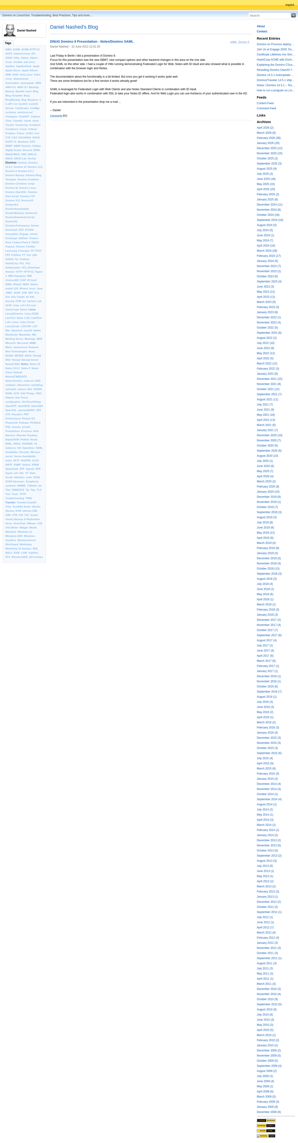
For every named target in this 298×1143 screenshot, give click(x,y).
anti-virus (29, 62)
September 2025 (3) (269, 163)
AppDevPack (23, 66)
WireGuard (11, 544)
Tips (33, 489)
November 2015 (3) (269, 743)
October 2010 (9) (267, 999)
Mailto (37, 330)
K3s (7, 296)
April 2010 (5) (265, 1030)
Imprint (289, 5)
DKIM (36, 150)
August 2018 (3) (267, 578)
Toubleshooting (14, 498)
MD (34, 334)
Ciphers (35, 116)
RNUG (17, 443)
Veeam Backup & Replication (22, 519)
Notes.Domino (13, 380)
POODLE (35, 422)
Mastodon (25, 334)
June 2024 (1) (265, 235)
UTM (14, 515)
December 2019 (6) (269, 496)
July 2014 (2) (265, 809)
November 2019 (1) (269, 502)
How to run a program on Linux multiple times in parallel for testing (276, 90)
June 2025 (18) (266, 179)
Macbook (16, 330)
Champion (11, 116)
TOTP (23, 494)
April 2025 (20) (266, 189)
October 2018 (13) (268, 568)
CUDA (29, 133)
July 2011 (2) (265, 968)
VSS (39, 523)
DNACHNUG (12, 154)
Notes (25, 364)
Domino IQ (11, 187)
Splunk (30, 468)
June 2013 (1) (265, 871)
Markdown (11, 334)
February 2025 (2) (268, 194)
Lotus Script (27, 322)
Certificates (22, 108)
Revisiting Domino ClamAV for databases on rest (276, 70)
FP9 (7, 255)
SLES (35, 460)
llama (20, 317)
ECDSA (29, 229)
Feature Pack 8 (21, 242)
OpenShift (24, 406)
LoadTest (36, 317)
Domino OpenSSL (16, 192)
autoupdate (27, 83)
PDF (26, 414)
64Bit (8, 49)
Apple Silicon (30, 70)
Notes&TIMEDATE (16, 376)
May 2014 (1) (265, 814)
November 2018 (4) (269, 563)
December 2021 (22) (269, 379)
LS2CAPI (25, 326)
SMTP (8, 464)
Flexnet (20, 246)
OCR (16, 393)
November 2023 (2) (269, 271)
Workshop (25, 544)
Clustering (21, 125)
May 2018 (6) (265, 594)
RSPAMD (27, 443)
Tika (7, 489)
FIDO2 (35, 242)
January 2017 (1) (267, 671)
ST (27, 473)
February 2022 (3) (268, 368)
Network (34, 347)
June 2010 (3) (265, 1019)
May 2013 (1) (265, 876)
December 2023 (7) (269, 266)
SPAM (35, 464)
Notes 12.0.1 (12, 368)
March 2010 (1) (266, 1035)
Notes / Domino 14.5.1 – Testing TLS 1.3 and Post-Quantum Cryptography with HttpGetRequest (276, 85)
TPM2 (28, 498)
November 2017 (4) (269, 625)
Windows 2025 (14, 536)
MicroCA (10, 343)
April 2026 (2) (265, 127)
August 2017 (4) (267, 640)
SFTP (16, 460)
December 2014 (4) (269, 784)
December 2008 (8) (269, 1112)
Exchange (11, 238)
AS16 (15, 74)
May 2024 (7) (265, 240)
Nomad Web (12, 364)
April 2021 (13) (266, 420)
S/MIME (21, 485)
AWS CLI (22, 87)
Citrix (8, 120)
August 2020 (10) (267, 455)
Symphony (32, 481)
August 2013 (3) (267, 860)
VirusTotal (19, 523)
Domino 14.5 (35, 166)
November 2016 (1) (269, 681)
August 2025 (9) (267, 168)
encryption (11, 234)
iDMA (8, 284)
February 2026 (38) (269, 138)
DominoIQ (11, 221)
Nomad (16, 359)
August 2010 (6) (267, 1009)
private (26, 427)
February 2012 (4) (268, 937)
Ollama (9, 397)
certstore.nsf (25, 112)
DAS (32, 141)
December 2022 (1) (269, 317)
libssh (23, 309)
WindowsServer (26, 540)
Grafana (24, 259)
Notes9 (18, 372)
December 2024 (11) (269, 204)
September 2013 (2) (269, 855)
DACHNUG (24, 137)
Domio (35, 225)
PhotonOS (11, 422)
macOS (28, 330)
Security (24, 452)
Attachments (20, 78)
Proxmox (26, 431)
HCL (21, 263)
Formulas (24, 250)
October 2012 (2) (267, 907)
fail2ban (23, 238)
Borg (27, 95)
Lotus (15, 322)
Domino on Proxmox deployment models (276, 44)
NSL (29, 389)
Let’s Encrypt (28, 305)
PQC (8, 427)
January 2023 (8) (267, 312)
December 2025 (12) (269, 148)
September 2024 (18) (270, 220)
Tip (27, 489)
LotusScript (12, 326)
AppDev (10, 66)
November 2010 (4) (269, 994)
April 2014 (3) (265, 819)
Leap (16, 305)
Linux (32, 309)
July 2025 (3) (265, 173)
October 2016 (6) (267, 686)
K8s (32, 296)
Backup (9, 91)
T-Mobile (32, 485)
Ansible (17, 62)
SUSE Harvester (14, 481)
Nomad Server (30, 359)
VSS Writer (11, 527)
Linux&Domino (14, 313)
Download (11, 229)
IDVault (17, 284)
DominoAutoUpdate (17, 208)
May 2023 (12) (266, 291)
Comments (56, 115)
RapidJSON (12, 439)
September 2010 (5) (269, 1004)
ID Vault (32, 280)
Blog (35, 91)
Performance (13, 418)
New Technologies (16, 351)
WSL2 (8, 552)
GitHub (9, 259)
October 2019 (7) (267, 507)
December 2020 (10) (269, 435)
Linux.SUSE (31, 313)
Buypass (33, 99)
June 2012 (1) (265, 922)
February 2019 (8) (268, 548)
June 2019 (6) (265, 527)
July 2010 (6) (265, 1014)
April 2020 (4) (265, 476)
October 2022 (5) (267, 327)
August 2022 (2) (267, 338)
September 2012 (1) (269, 912)
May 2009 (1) (265, 1086)
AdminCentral (22, 53)
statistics (19, 477)
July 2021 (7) (265, 404)
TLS (39, 489)
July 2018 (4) (265, 584)
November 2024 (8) (269, 209)
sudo (29, 477)
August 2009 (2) (267, 1071)
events (34, 234)
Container (35, 125)
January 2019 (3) (267, 553)
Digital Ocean (13, 150)
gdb (34, 255)
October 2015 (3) (267, 748)
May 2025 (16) (266, 184)
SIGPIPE (26, 460)
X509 (16, 552)
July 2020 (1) (265, 461)
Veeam (34, 515)
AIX (33, 53)
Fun (29, 255)
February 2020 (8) (268, 486)
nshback (10, 385)
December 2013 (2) (269, 840)
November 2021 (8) (269, 384)
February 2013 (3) (268, 891)
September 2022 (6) (269, 332)
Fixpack (10, 246)
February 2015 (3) (268, 773)
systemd (10, 485)
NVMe (8, 393)
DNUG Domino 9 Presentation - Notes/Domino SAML (91, 42)
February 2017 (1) (268, 666)
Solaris (26, 464)
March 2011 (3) (266, 983)
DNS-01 (32, 154)
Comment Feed (266, 108)
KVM (18, 301)
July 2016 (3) (265, 702)
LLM (26, 317)
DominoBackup (14, 213)
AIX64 (8, 57)
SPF (22, 468)
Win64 (33, 527)
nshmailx (10, 389)
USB (8, 515)
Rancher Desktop (27, 435)
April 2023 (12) (266, 297)
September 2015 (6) (269, 753)
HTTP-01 (29, 271)
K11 (36, 292)
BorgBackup (12, 99)
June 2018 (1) (265, 589)
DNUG (9, 158)
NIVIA (28, 355)
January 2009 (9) (267, 1107)
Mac (7, 330)
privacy (16, 427)
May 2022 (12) (266, 353)
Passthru (17, 414)
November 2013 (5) (269, 845)
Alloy (17, 57)
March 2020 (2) (266, 481)
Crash (23, 129)
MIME (33, 343)
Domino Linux (27, 187)
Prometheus (12, 431)
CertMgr (35, 108)
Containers (11, 129)
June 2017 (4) (265, 650)
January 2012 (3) (267, 942)
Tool (7, 494)
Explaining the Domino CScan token (276, 64)
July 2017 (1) (265, 645)
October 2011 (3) (267, 953)
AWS (38, 83)
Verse (8, 523)
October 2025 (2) (267, 158)
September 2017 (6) (269, 635)
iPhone (24, 288)
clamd (27, 120)
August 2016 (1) (267, 696)
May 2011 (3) (265, 973)
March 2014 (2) (266, 825)
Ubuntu (36, 506)
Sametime (28, 447)
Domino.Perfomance (17, 225)
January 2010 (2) (267, 1045)
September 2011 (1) (269, 958)
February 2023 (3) (268, 307)
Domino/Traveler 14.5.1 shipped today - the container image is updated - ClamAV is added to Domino (276, 80)
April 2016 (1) (265, 717)
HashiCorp (11, 263)
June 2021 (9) (265, 409)
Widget (24, 527)
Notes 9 (25, 368)
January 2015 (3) (267, 778)
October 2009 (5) (267, 1060)
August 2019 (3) (267, 517)
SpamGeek (11, 468)
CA (15, 104)
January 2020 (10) (268, 491)
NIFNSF (19, 355)
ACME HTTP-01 (30, 49)
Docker (32, 158)
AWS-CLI (10, 87)
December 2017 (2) (269, 619)
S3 (35, 443)
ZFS (7, 557)
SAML (39, 447)
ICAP (23, 280)
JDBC (8, 292)
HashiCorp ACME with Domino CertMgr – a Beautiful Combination (276, 59)
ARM (8, 74)
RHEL (8, 443)
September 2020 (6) (269, 450)
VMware (31, 523)
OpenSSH (37, 406)
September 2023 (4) (269, 281)
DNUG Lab (20, 158)
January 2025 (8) (267, 199)
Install (9, 288)
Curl (36, 133)
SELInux (35, 452)
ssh (16, 473)
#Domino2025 (19, 557)
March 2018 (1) (266, 604)
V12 (26, 515)
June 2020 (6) (265, 466)
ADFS (8, 53)
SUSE (36, 477)
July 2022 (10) (265, 343)
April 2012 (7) (265, 927)
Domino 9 (11, 171)
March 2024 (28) (267, 250)
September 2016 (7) (269, 691)
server (9, 456)
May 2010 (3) (265, 1024)
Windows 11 (25, 531)
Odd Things (27, 393)
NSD (38, 380)
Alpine (25, 57)
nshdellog (37, 385)
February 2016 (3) (268, 727)
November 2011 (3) (269, 948)
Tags (8, 43)
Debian (36, 145)
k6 (27, 296)
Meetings (30, 338)
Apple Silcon (12, 70)
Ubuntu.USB (29, 510)
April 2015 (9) (265, 763)
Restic (34, 439)
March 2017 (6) (266, 660)
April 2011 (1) (265, 978)
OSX (38, 410)
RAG (36, 431)
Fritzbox (16, 255)
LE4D (8, 305)
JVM (24, 292)
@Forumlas (36, 557)
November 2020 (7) (269, 440)
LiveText (10, 317)
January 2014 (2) (267, 835)
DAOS (36, 137)
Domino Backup (14, 175)
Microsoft (22, 343)
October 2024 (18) (268, 214)
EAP (21, 229)
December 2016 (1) (269, 676)
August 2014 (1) (267, 804)
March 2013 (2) (266, 886)
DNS (24, 154)
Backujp (34, 87)
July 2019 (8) (265, 522)
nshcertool (23, 385)
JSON (17, 292)
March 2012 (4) (266, 932)
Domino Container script (20, 183)
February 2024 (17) (269, 255)
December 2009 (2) (269, 1050)
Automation (12, 83)
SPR (38, 468)
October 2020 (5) (267, 445)
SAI (19, 447)
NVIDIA (38, 389)
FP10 (38, 250)
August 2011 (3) (267, 963)
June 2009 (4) (265, 1081)
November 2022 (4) (269, 322)
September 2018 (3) (269, 573)
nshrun (21, 389)
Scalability (11, 452)
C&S (14, 137)
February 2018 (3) (268, 609)
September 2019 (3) (269, 512)
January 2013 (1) (267, 896)
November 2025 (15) (269, 153)
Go (16, 259)
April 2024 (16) (266, 245)
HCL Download (31, 267)
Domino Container (28, 179)
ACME (16, 49)
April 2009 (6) (265, 1091)
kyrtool (31, 301)
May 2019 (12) (266, 532)
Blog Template (14, 95)
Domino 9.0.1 (26, 171)
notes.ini (29, 380)
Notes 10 (35, 364)
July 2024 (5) (265, 230)
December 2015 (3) (269, 737)
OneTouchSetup (31, 401)
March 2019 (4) (266, 543)
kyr (24, 301)
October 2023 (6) (267, 276)
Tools (15, 494)
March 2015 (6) (266, 768)
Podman (24, 422)
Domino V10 (27, 196)
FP (32, 250)
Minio (8, 347)
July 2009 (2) (265, 1076)
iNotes (34, 284)
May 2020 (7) (265, 471)
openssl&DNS (26, 410)
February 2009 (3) (268, 1101)
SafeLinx (10, 447)
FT (23, 255)
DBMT (9, 145)
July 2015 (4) (265, 758)
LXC (34, 326)
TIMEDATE (18, 489)
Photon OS (28, 418)
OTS (7, 414)
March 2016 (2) (266, 722)
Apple (36, 66)
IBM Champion (17, 276)
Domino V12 (12, 200)
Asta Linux (26, 74)
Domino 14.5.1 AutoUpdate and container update (276, 75)
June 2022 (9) (265, 348)
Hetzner (10, 271)
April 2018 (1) (265, 599)
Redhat (24, 439)
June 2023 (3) (265, 286)
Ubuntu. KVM (13, 510)
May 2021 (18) (266, 414)
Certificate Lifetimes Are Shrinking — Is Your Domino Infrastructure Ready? (276, 54)
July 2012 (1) (265, 917)
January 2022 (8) (267, 373)
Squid (8, 473)
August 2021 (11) (267, 399)
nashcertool (20, 347)
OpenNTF (11, 406)
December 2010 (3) (269, 989)
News (31, 351)
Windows (10, 531)
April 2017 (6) (265, 655)
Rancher (10, 435)
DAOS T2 (10, 141)
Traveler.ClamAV (26, 502)
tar (40, 485)
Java (39, 288)
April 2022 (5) (265, 358)
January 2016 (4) (267, 732)
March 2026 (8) (266, 132)
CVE (7, 137)
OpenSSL (11, 410)
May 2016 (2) (265, 712)
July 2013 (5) (265, 866)
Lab (39, 301)
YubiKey (33, 552)
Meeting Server (14, 338)
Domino (11, 162)
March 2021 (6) (266, 425)
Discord (27, 150)
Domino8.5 (11, 204)
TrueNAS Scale (21, 506)
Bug (24, 99)
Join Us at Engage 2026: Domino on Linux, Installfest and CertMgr (276, 49)
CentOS (23, 104)
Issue (32, 288)
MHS (39, 338)
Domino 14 (20, 166)
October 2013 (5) (267, 850)
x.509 (24, 552)
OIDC (39, 393)
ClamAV (18, 120)
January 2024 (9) (267, 261)
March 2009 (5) (266, 1096)
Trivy (8, 506)
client (35, 120)
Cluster (9, 125)
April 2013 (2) (265, 881)
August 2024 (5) (267, 225)
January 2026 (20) (268, 143)
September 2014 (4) (269, 799)
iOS (16, 288)
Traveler (10, 502)
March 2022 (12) (267, 363)
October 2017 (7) (267, 630)
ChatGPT (24, 116)
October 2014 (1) (267, 794)
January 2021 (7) (267, 430)
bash (29, 91)
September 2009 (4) (269, 1065)
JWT (30, 292)
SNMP (17, 464)
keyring (9, 301)
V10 (21, 515)
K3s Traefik (18, 296)
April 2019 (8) (265, 537)
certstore (10, 112)
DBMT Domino (22, 145)
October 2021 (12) (268, 389)
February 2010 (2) (268, 1040)
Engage (24, 234)
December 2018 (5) (269, 558)
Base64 (20, 91)
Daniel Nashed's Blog (74, 27)
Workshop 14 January (18, 548)
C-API (8, 104)
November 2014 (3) (269, 789)
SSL (21, 473)
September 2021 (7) (269, 394)
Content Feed (265, 103)
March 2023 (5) (266, 302)
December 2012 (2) (269, 901)
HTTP (19, 271)
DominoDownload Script (19, 217)
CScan (21, 133)
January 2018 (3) (267, 614)
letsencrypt (12, 309)
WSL (35, 548)
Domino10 (27, 200)
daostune (23, 141)
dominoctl (31, 213)
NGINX (9, 355)
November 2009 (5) (269, 1055)
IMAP (26, 284)
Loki (7, 322)
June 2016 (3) (265, 707)
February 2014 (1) (268, 830)
